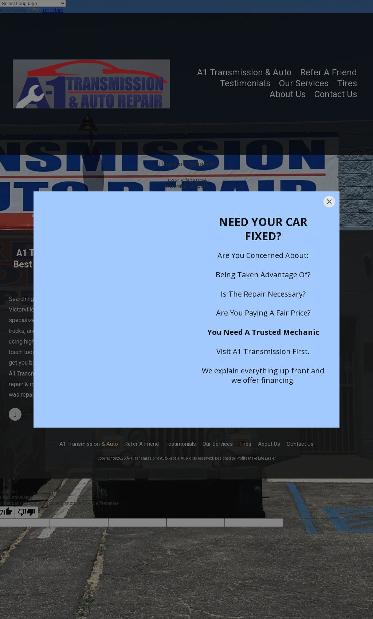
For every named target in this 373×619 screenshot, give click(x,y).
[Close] (329, 201)
